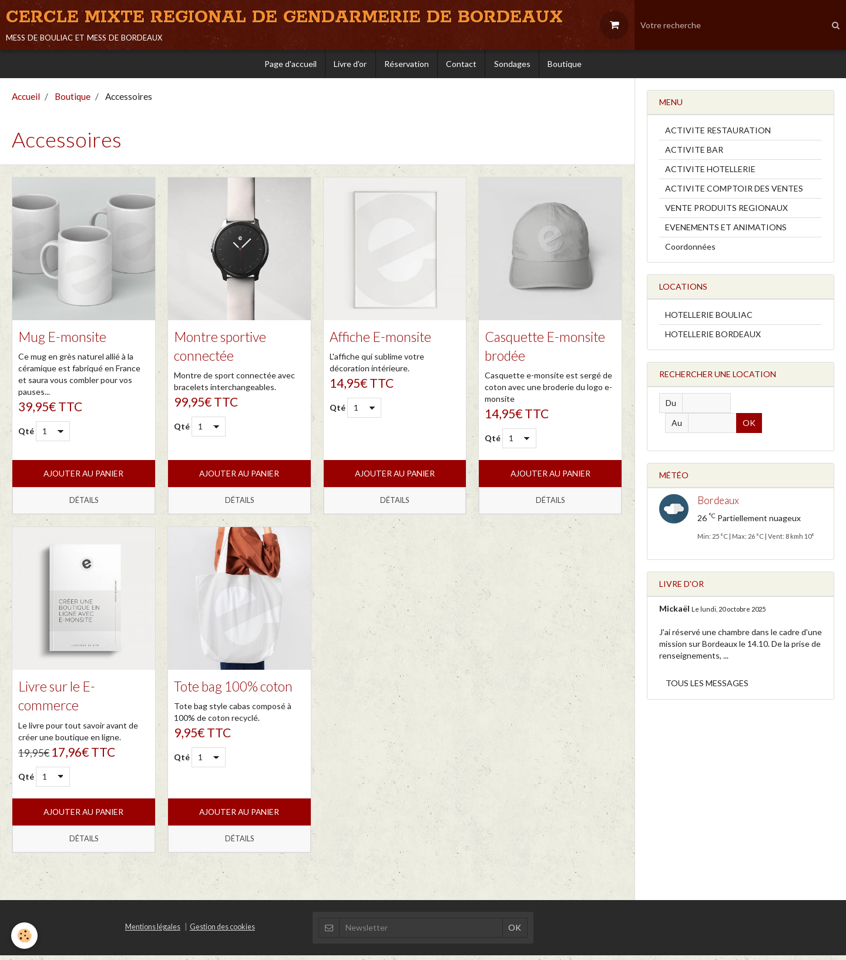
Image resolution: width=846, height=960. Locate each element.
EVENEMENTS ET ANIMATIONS (726, 230)
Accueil (26, 99)
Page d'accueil (288, 66)
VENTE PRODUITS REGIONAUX (726, 211)
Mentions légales (152, 931)
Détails (83, 504)
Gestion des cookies (222, 931)
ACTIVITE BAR (694, 152)
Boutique (567, 66)
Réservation (406, 66)
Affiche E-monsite (382, 339)
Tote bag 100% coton (237, 690)
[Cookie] (25, 935)
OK (757, 426)
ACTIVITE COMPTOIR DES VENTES (734, 191)
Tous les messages (707, 686)
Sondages (513, 66)
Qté (26, 434)
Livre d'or (349, 66)
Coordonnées (690, 249)
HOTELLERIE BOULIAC (709, 318)
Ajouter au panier (83, 477)
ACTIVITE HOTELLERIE (710, 172)
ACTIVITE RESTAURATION (718, 133)
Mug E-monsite (64, 339)
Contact (461, 66)
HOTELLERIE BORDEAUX (713, 337)
